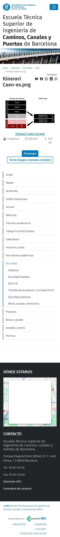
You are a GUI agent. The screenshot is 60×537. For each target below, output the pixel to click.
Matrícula (11, 215)
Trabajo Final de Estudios (20, 231)
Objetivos (13, 270)
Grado (9, 174)
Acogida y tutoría (15, 327)
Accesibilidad (40, 524)
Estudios (15, 68)
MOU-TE (13, 283)
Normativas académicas (20, 255)
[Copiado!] (56, 79)
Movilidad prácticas (19, 297)
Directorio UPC (12, 481)
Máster (10, 182)
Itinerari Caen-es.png (30, 134)
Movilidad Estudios (19, 276)
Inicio (5, 68)
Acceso (10, 206)
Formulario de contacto (17, 488)
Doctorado (12, 190)
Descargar (30, 153)
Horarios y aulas (15, 247)
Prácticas (11, 311)
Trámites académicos (18, 223)
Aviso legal (40, 529)
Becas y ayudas (14, 319)
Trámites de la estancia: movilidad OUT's (31, 290)
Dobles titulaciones (16, 199)
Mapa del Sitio (19, 524)
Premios (10, 335)
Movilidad (27, 68)
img (37, 68)
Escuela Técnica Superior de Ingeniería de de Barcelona (30, 30)
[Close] (54, 7)
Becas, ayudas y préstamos (23, 303)
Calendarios (12, 239)
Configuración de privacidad (33, 533)
